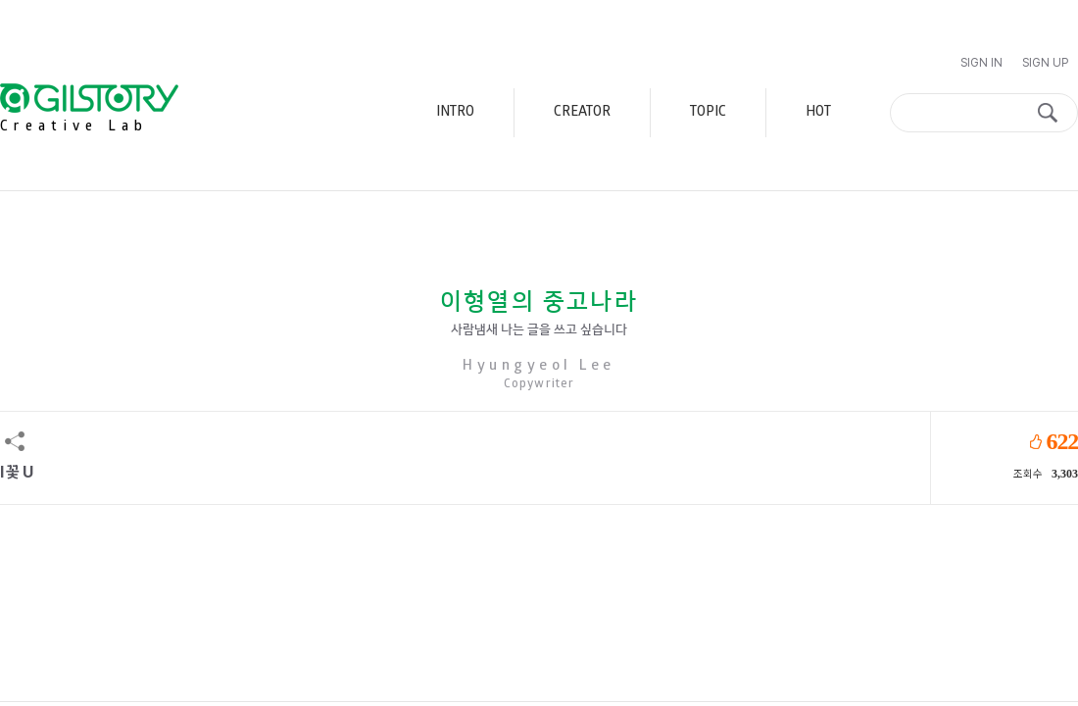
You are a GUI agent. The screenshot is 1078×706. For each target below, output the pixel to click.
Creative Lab (74, 127)
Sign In (981, 63)
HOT (818, 112)
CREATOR (582, 112)
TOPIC (708, 112)
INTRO (455, 112)
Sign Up (1045, 63)
